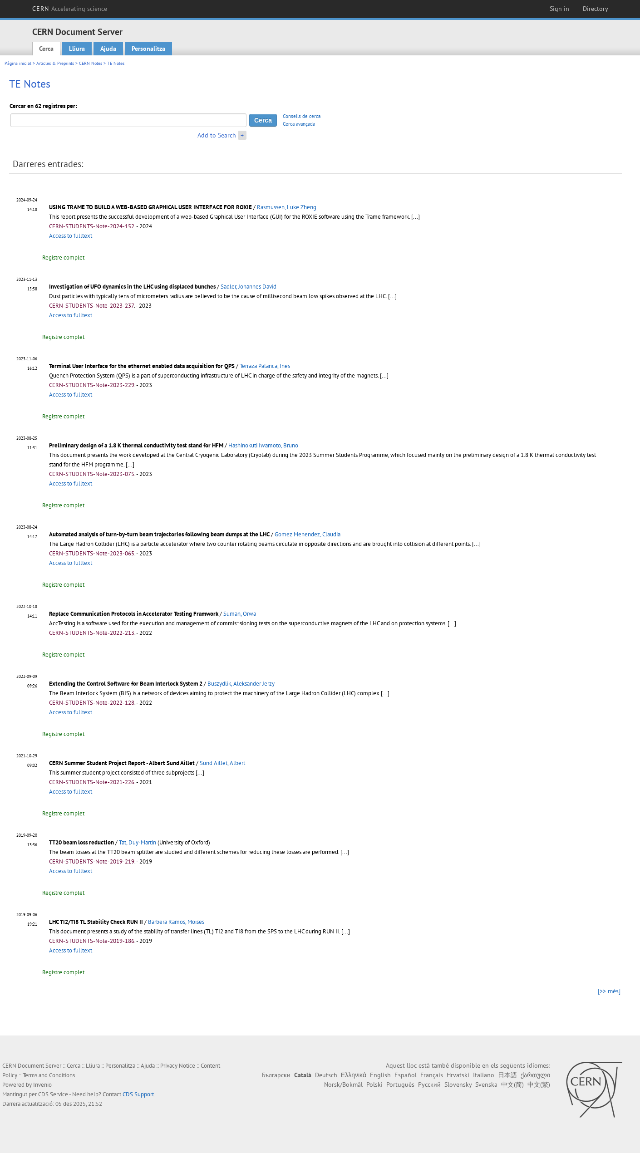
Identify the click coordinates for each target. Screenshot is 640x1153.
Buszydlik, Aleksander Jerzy (241, 683)
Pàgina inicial (18, 63)
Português (400, 1084)
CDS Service (53, 1094)
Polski (374, 1084)
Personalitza (148, 48)
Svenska (486, 1084)
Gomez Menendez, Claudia (307, 534)
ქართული (535, 1075)
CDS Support (138, 1094)
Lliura (77, 48)
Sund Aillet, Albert (222, 763)
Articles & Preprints (55, 63)
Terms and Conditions (49, 1075)
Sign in (559, 9)
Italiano (483, 1075)
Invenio (42, 1085)
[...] (415, 217)
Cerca (46, 48)
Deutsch (326, 1075)
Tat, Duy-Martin (137, 842)
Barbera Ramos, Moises (176, 922)
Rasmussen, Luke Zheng (286, 207)
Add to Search (216, 135)
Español (405, 1075)
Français (431, 1075)
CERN (70, 9)
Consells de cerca (301, 116)
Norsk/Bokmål (343, 1084)
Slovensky (458, 1084)
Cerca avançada (299, 124)
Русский (429, 1084)
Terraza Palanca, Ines (265, 366)
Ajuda (108, 48)
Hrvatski (458, 1075)
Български (276, 1075)
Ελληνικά (353, 1075)
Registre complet (63, 257)
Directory (595, 9)
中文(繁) (538, 1084)
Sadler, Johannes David (248, 286)
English (380, 1075)
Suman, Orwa (239, 614)
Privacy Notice (177, 1066)
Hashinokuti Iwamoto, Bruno (263, 445)
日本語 (507, 1075)
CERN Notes (90, 63)
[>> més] (609, 991)
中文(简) (512, 1084)
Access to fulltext (70, 236)
